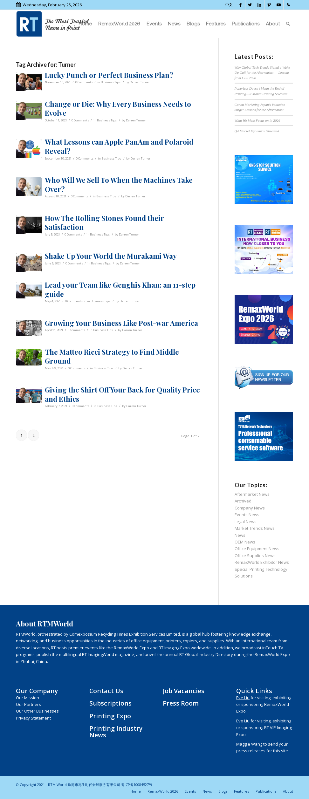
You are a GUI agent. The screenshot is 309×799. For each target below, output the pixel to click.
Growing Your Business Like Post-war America (121, 323)
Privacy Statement (33, 718)
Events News (247, 514)
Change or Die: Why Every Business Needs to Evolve (118, 108)
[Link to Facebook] (240, 5)
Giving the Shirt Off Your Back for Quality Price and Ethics (122, 394)
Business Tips (110, 82)
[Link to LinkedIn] (259, 5)
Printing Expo (110, 716)
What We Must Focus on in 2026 (257, 120)
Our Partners (28, 704)
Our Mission (27, 697)
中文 (228, 4)
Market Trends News (255, 528)
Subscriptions (110, 703)
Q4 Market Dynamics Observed (257, 131)
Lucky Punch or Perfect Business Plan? (109, 75)
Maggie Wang (249, 744)
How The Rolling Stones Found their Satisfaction (104, 222)
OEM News (245, 542)
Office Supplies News (255, 555)
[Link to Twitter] (250, 5)
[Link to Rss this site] (288, 5)
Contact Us (106, 690)
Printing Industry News (115, 731)
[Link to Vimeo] (269, 5)
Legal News (246, 521)
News (240, 535)
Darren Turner (140, 82)
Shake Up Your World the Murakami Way (111, 256)
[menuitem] (85, 24)
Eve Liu (243, 697)
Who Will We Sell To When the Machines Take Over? (119, 184)
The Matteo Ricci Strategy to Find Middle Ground (112, 356)
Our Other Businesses (37, 711)
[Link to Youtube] (278, 5)
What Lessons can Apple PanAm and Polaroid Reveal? (119, 146)
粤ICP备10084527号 (136, 784)
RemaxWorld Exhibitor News (262, 562)
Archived (243, 501)
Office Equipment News (257, 548)
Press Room (181, 703)
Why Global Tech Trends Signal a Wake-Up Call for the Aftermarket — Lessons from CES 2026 (263, 72)
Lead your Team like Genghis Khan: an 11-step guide (120, 289)
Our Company (37, 690)
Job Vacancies (183, 690)
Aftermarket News (252, 494)
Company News (250, 508)
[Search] (288, 24)
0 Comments (84, 82)
